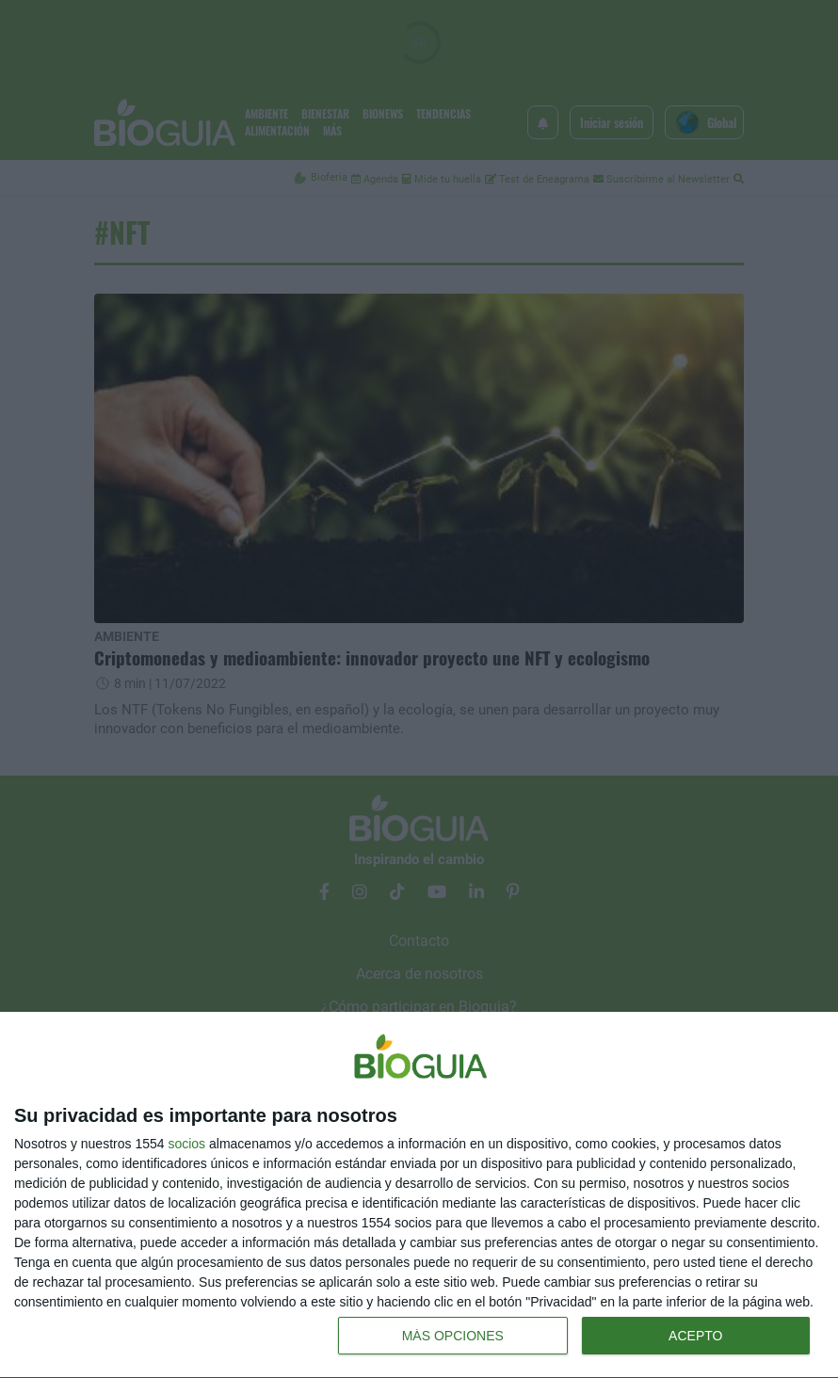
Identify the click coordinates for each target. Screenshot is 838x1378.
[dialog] (419, 1195)
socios (186, 1143)
